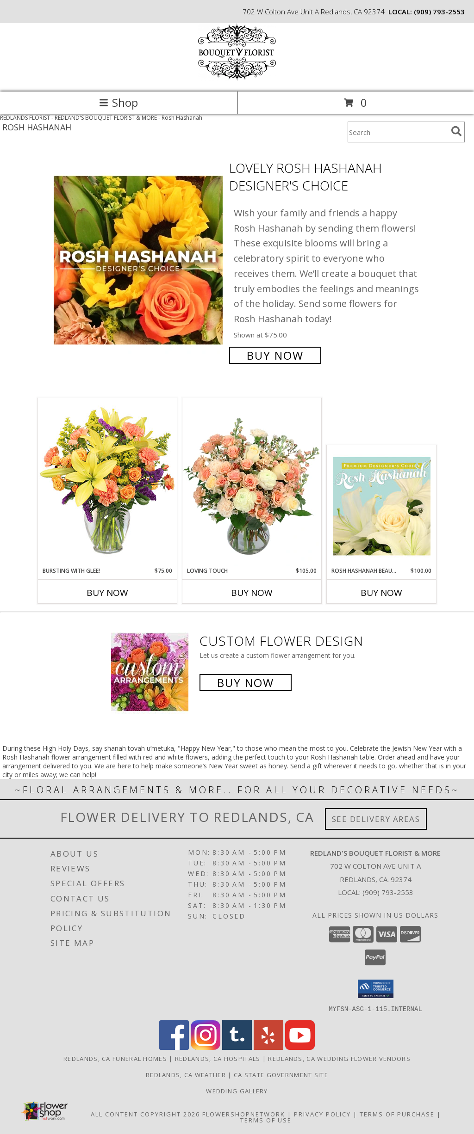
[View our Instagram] (205, 1046)
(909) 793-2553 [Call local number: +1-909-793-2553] (439, 11)
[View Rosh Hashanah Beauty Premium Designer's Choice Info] (381, 506)
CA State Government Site (281, 1074)
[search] (456, 131)
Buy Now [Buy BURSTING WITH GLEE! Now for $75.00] (107, 593)
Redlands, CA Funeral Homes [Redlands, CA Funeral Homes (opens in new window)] (115, 1058)
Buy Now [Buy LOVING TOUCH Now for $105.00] (252, 593)
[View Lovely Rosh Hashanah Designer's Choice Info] (139, 260)
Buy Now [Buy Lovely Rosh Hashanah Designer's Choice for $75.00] (275, 355)
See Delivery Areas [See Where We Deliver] (376, 819)
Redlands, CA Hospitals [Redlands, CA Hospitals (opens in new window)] (218, 1058)
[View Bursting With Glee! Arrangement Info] (107, 482)
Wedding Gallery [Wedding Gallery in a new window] (237, 1090)
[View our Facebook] (174, 1046)
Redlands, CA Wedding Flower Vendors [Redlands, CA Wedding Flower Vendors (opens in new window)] (339, 1058)
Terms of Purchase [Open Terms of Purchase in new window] (397, 1113)
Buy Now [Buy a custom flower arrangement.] (245, 682)
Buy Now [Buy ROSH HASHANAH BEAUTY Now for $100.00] (381, 593)
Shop (118, 102)
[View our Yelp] (268, 1046)
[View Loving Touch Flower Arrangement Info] (251, 482)
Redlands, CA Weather (186, 1074)
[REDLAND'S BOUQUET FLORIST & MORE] (237, 78)
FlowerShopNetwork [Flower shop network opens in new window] (243, 1113)
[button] (375, 989)
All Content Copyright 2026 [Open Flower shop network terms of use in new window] (145, 1113)
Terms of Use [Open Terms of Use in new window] (266, 1120)
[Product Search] (397, 132)
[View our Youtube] (300, 1046)
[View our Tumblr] (237, 1046)
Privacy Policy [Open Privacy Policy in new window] (322, 1113)
